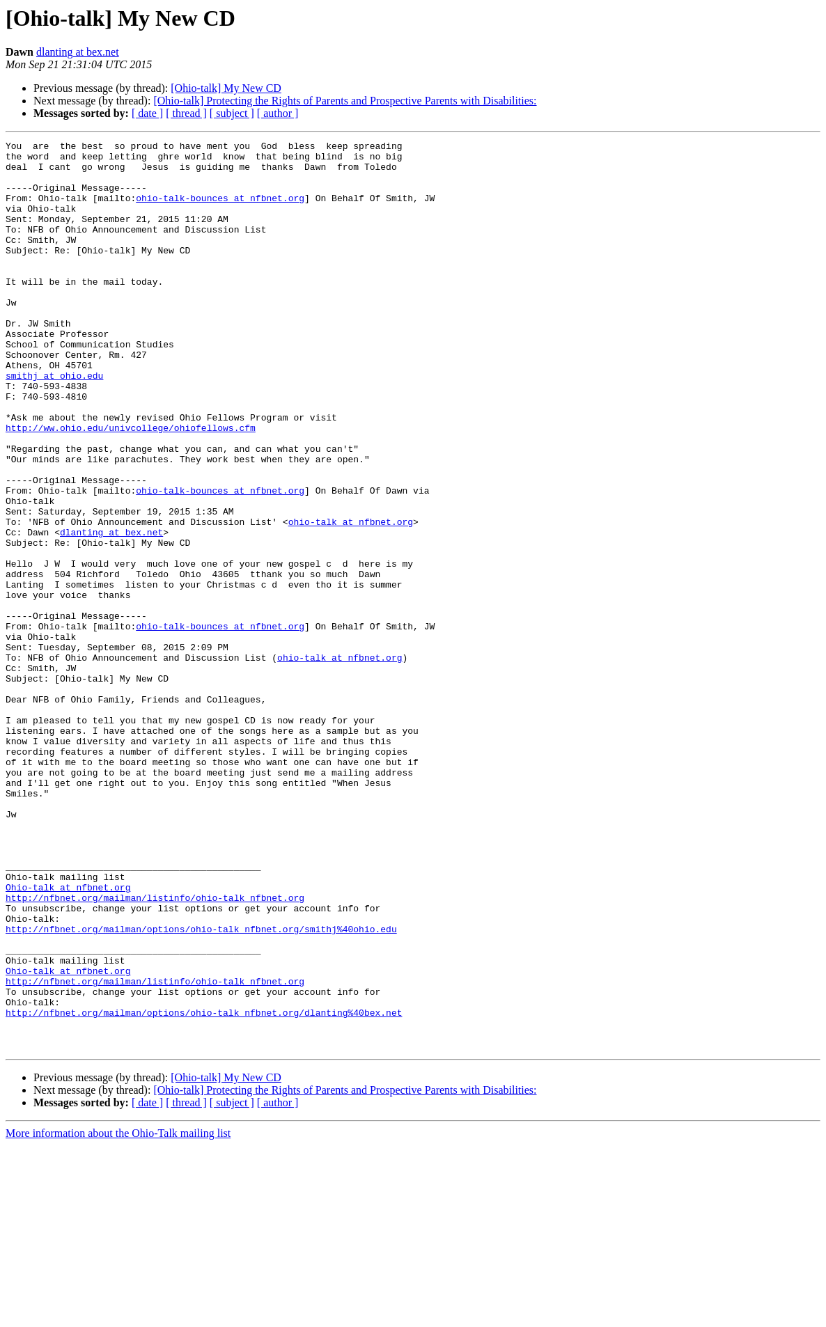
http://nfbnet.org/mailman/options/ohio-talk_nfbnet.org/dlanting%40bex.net (204, 1187)
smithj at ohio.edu (54, 423)
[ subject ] (232, 113)
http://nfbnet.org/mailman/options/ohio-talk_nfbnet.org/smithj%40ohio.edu (201, 1087)
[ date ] (147, 113)
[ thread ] (186, 113)
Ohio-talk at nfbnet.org (68, 1037)
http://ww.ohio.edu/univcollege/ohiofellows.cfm (131, 486)
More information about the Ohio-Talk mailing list (118, 1315)
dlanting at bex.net (77, 52)
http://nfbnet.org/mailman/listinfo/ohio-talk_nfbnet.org (155, 1050)
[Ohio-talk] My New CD (226, 88)
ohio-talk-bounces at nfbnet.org (220, 210)
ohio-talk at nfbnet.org (350, 598)
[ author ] (278, 113)
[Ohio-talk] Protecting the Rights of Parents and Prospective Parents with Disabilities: (344, 101)
